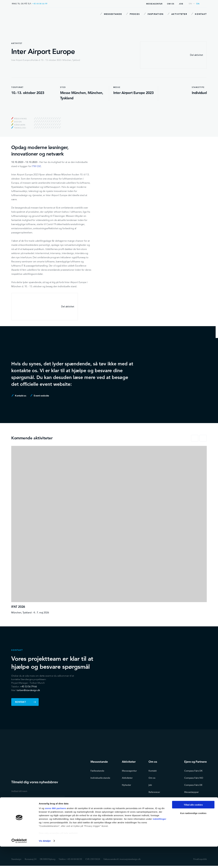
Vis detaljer (45, 861)
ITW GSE (36, 166)
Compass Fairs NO (193, 777)
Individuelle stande (101, 777)
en (190, 4)
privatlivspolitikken (39, 811)
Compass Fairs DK (193, 770)
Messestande (108, 14)
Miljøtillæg (154, 806)
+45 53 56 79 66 (28, 686)
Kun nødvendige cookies (193, 833)
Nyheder (127, 785)
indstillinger (159, 839)
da (197, 4)
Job (181, 4)
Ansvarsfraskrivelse (159, 813)
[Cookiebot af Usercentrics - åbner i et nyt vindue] (19, 861)
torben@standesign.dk (28, 690)
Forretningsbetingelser (160, 799)
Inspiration (152, 14)
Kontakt (199, 14)
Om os (170, 4)
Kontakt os (19, 395)
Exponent (189, 799)
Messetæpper (191, 792)
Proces (131, 14)
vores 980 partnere (55, 828)
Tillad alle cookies (193, 825)
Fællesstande (99, 770)
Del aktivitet (173, 55)
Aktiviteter (176, 14)
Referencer (155, 792)
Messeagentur (154, 4)
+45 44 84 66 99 (39, 4)
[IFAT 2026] (109, 530)
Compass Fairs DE (193, 785)
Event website (39, 395)
